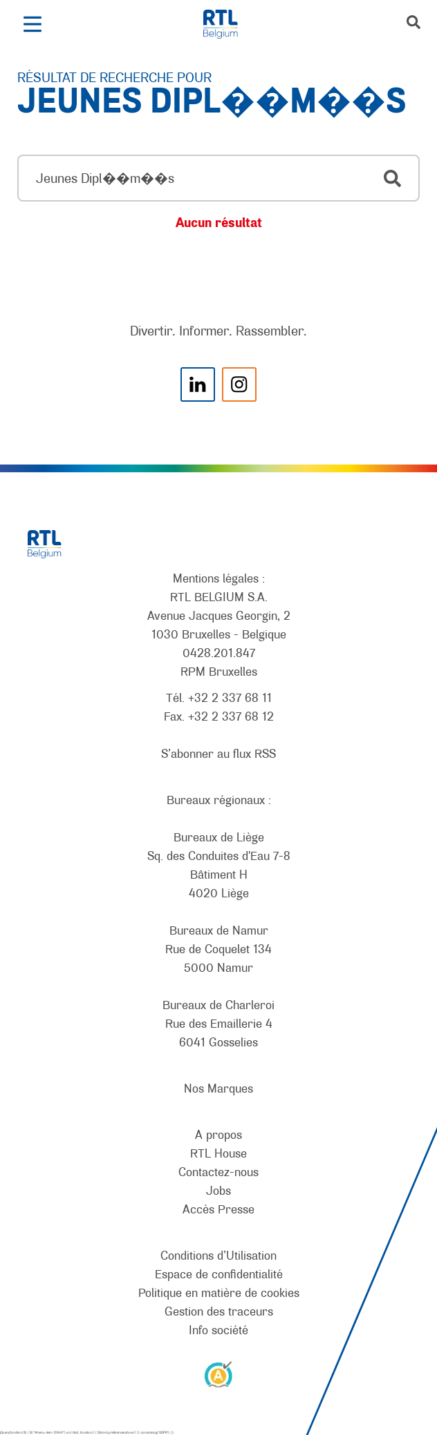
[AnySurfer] (218, 1373)
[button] (32, 24)
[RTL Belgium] (227, 24)
